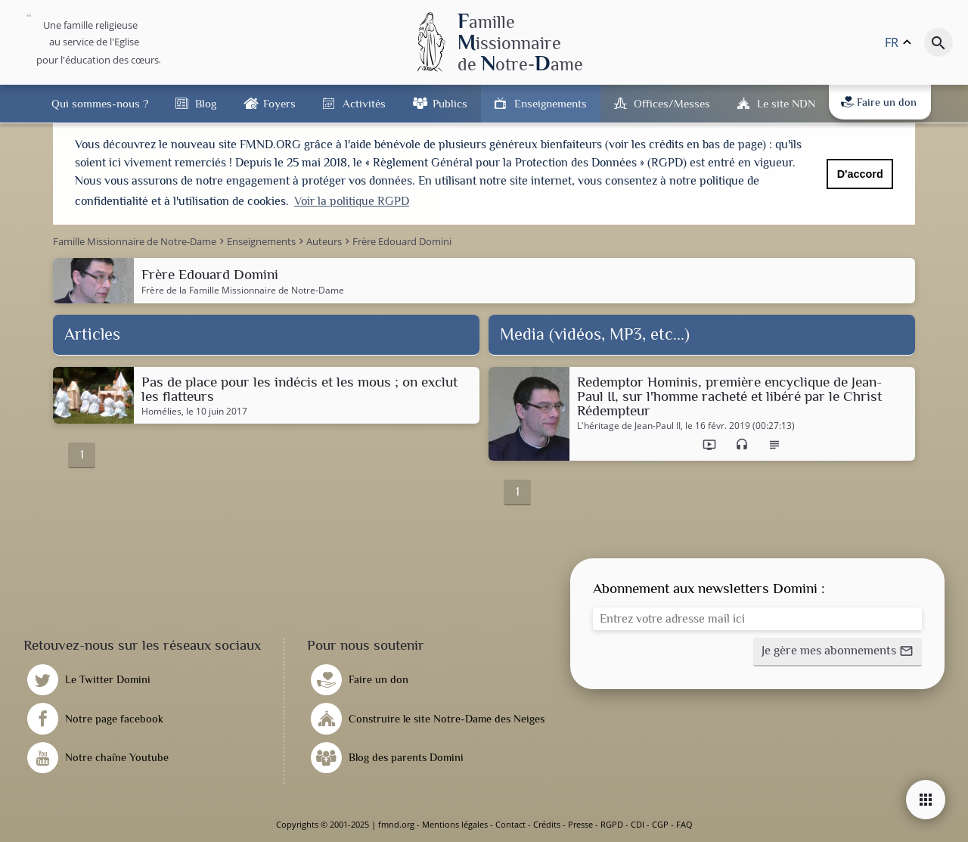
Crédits (546, 824)
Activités (364, 103)
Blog (205, 103)
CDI (637, 824)
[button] (837, 652)
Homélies (161, 411)
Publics (450, 103)
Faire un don (879, 102)
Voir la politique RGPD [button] (351, 201)
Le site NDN (786, 103)
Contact (510, 824)
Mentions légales (455, 824)
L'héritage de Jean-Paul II (629, 425)
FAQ (684, 824)
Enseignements (550, 103)
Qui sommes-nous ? (99, 103)
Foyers (279, 103)
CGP (660, 824)
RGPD (611, 824)
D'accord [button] (860, 174)
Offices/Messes (672, 103)
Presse (580, 824)
